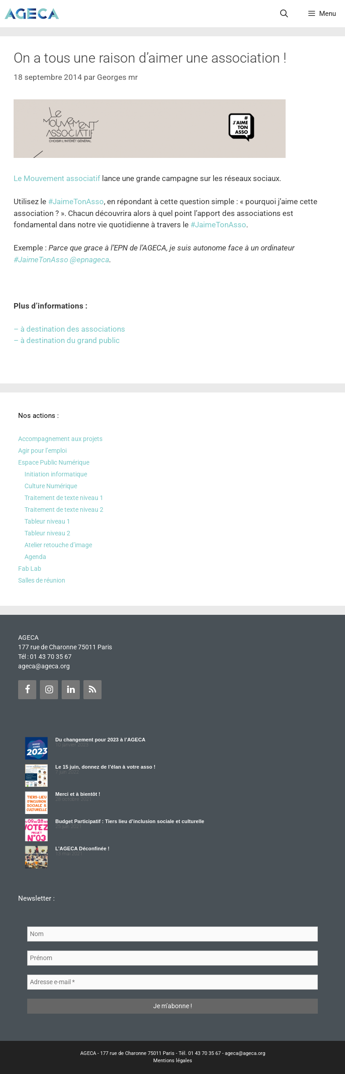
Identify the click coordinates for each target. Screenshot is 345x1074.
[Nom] (172, 934)
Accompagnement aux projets (60, 438)
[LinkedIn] (71, 689)
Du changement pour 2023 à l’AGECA (100, 739)
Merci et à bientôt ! (77, 794)
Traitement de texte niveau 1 (63, 497)
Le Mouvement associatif (57, 178)
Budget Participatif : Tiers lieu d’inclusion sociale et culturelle (129, 821)
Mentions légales (172, 1061)
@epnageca (89, 259)
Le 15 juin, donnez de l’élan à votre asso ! (105, 767)
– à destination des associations (69, 328)
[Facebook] (27, 689)
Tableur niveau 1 (47, 521)
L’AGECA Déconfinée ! (82, 848)
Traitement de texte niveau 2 (63, 509)
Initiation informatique (55, 474)
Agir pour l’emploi (42, 450)
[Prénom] (172, 958)
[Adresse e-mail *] (172, 982)
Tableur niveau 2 (47, 533)
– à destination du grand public (67, 340)
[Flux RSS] (92, 689)
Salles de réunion (41, 580)
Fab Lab (29, 568)
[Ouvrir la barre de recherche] (284, 13)
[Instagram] (49, 689)
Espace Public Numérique (53, 462)
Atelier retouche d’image (58, 545)
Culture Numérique (50, 486)
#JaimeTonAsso (76, 201)
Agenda (35, 556)
